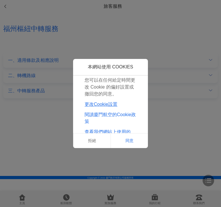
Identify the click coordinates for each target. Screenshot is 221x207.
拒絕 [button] (92, 140)
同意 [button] (129, 140)
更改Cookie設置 (101, 104)
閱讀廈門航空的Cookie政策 (110, 118)
